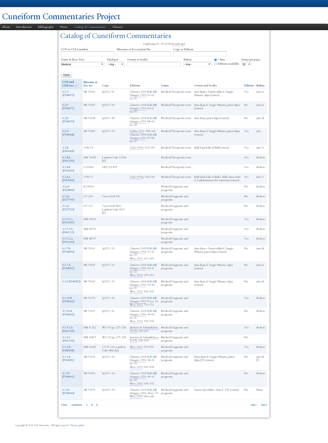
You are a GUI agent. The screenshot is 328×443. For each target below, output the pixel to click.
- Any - (222, 59)
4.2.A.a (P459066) (68, 178)
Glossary (117, 27)
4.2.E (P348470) (68, 119)
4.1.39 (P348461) (68, 375)
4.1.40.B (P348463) (68, 299)
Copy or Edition (183, 49)
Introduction (24, 27)
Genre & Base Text (72, 59)
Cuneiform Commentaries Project (61, 16)
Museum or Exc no (90, 84)
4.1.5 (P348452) (71, 281)
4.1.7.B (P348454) (68, 250)
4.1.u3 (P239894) (68, 188)
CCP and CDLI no (70, 83)
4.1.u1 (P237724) (68, 207)
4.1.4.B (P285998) (68, 348)
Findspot (112, 59)
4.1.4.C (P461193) (68, 339)
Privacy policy (78, 425)
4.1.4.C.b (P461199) (68, 329)
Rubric (187, 59)
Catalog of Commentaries (90, 27)
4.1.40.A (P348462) (68, 312)
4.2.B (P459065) (68, 149)
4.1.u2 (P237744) (68, 198)
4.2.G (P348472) (68, 93)
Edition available (228, 64)
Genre (165, 85)
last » (264, 404)
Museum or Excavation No (133, 49)
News (64, 27)
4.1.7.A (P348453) (68, 266)
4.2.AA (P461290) (68, 159)
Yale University (14, 3)
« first (64, 404)
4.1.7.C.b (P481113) (68, 230)
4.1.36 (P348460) (68, 391)
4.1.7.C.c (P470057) (68, 220)
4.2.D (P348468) (68, 132)
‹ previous (76, 404)
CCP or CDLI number (74, 49)
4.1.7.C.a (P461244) (68, 240)
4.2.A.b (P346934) (68, 168)
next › (254, 404)
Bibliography (46, 27)
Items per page (251, 59)
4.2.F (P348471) (68, 106)
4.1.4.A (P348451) (68, 358)
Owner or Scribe (137, 59)
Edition (249, 85)
